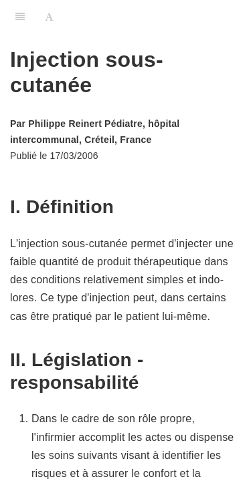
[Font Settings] (49, 16)
